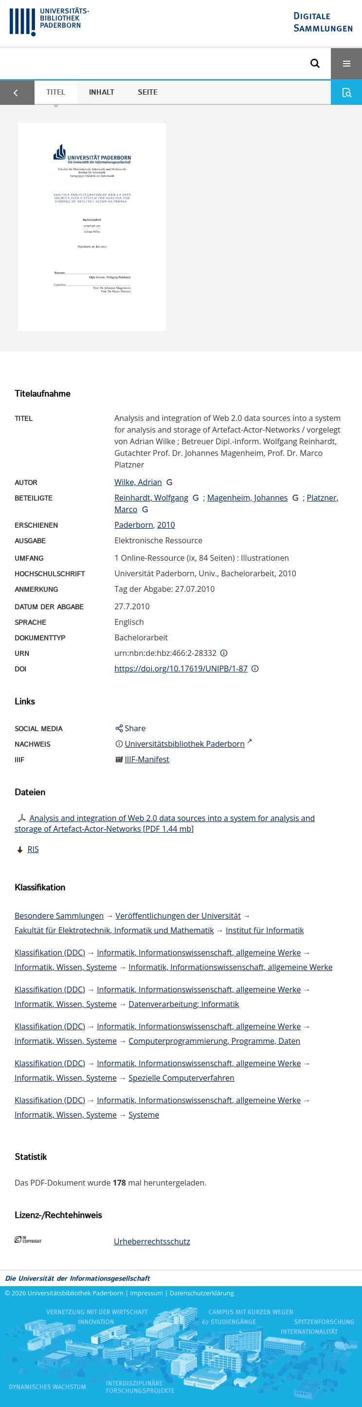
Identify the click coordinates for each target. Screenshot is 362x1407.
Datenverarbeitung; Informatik (183, 1004)
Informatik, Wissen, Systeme (66, 967)
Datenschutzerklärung (202, 1293)
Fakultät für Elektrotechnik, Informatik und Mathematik (114, 930)
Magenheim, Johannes (247, 497)
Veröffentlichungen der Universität (178, 915)
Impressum (146, 1293)
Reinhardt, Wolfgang (151, 497)
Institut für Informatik (265, 930)
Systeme (143, 1114)
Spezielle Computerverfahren (181, 1077)
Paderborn (133, 524)
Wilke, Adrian (138, 482)
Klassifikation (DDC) (50, 952)
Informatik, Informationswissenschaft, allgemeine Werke (199, 952)
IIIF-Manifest (147, 759)
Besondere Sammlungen (59, 915)
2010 (166, 524)
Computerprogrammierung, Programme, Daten (214, 1041)
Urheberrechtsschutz (152, 1241)
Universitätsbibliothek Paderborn (76, 1293)
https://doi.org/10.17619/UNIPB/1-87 (181, 668)
